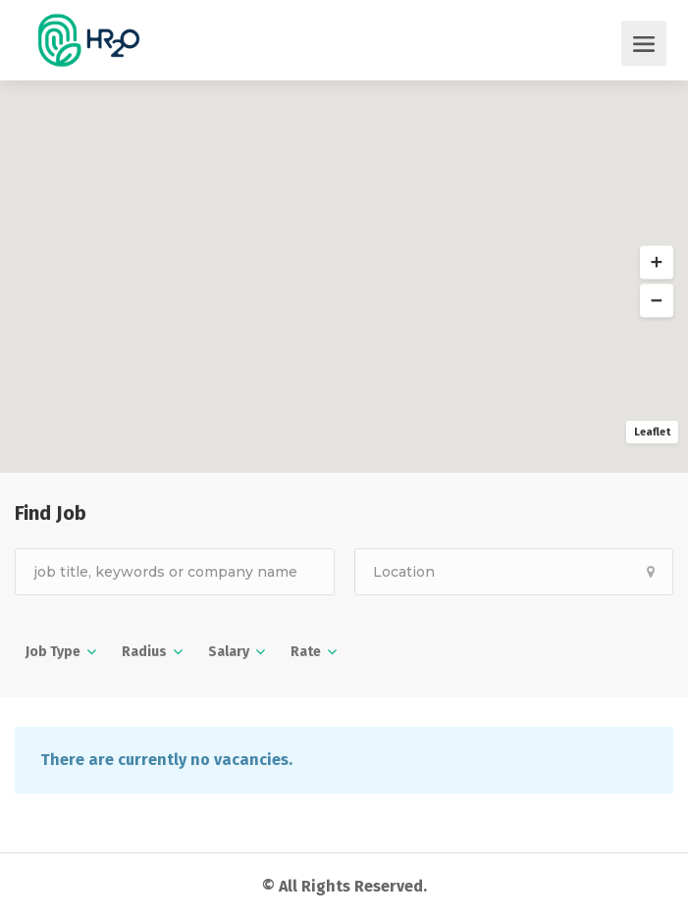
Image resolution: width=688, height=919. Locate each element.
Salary (228, 651)
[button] (656, 263)
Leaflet (652, 432)
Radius (144, 651)
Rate (306, 651)
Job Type (53, 651)
